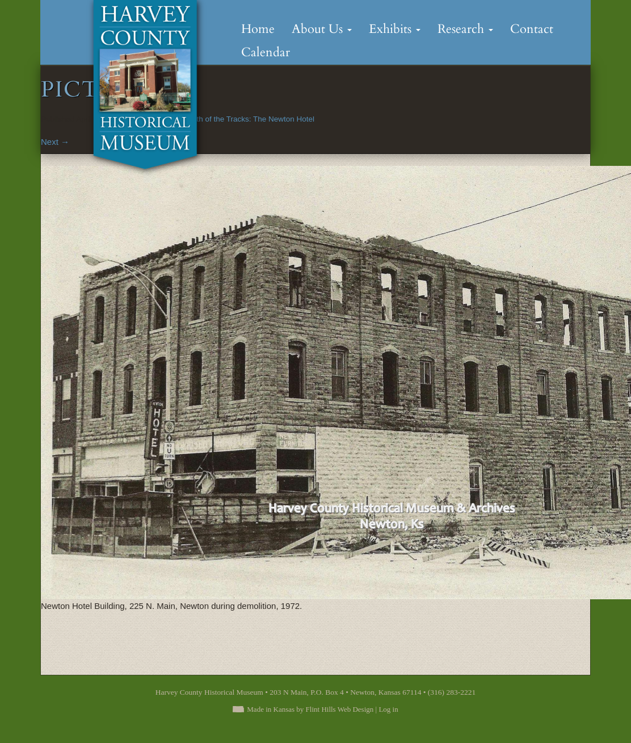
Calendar (265, 52)
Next (55, 142)
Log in (388, 709)
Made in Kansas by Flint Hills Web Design (310, 709)
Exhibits (394, 28)
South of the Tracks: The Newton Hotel (248, 119)
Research (465, 28)
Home (258, 28)
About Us (322, 28)
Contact (531, 28)
